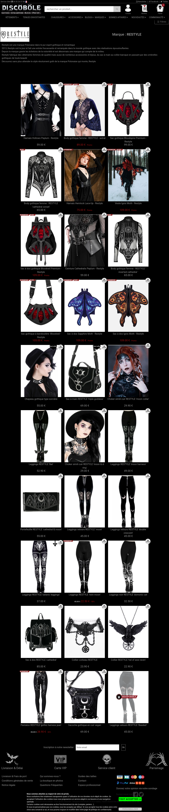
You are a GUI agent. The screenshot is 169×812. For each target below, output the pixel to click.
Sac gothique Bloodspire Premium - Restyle (128, 140)
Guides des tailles (87, 776)
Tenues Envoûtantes (34, 17)
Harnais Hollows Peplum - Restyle (41, 138)
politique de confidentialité (101, 810)
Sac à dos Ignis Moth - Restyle (128, 333)
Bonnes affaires (117, 17)
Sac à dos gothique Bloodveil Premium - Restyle (41, 270)
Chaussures (57, 17)
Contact (82, 780)
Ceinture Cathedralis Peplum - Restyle (84, 268)
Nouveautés (137, 17)
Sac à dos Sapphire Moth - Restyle (84, 333)
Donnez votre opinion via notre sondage (136, 788)
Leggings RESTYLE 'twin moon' (84, 594)
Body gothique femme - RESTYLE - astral (85, 138)
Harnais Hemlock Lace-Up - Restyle (85, 203)
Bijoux (88, 17)
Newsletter (141, 2)
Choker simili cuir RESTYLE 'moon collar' (128, 399)
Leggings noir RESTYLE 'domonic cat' (128, 594)
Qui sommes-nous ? (50, 776)
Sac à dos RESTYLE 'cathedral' (41, 660)
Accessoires (74, 17)
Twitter (164, 2)
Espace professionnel (89, 785)
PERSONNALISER (130, 809)
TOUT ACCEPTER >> (130, 799)
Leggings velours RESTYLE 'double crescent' (128, 531)
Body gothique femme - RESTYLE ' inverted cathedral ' (128, 270)
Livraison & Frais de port (14, 776)
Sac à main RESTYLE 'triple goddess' (85, 399)
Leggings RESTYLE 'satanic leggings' (41, 594)
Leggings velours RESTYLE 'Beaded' (128, 725)
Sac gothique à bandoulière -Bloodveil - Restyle (41, 335)
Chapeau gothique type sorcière (41, 399)
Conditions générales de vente (17, 780)
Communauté (156, 17)
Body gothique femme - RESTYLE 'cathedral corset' (41, 205)
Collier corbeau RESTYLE (84, 660)
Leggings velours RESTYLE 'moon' (84, 529)
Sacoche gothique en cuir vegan (84, 725)
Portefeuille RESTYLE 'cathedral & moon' (41, 529)
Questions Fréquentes (51, 785)
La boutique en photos (51, 780)
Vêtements (11, 17)
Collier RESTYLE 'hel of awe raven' (128, 660)
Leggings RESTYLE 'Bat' (41, 464)
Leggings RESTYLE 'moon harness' (128, 464)
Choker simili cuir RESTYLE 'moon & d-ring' (84, 466)
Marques (99, 17)
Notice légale (8, 785)
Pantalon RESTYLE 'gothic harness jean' (41, 725)
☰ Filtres (161, 21)
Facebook (153, 2)
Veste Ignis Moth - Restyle (128, 203)
